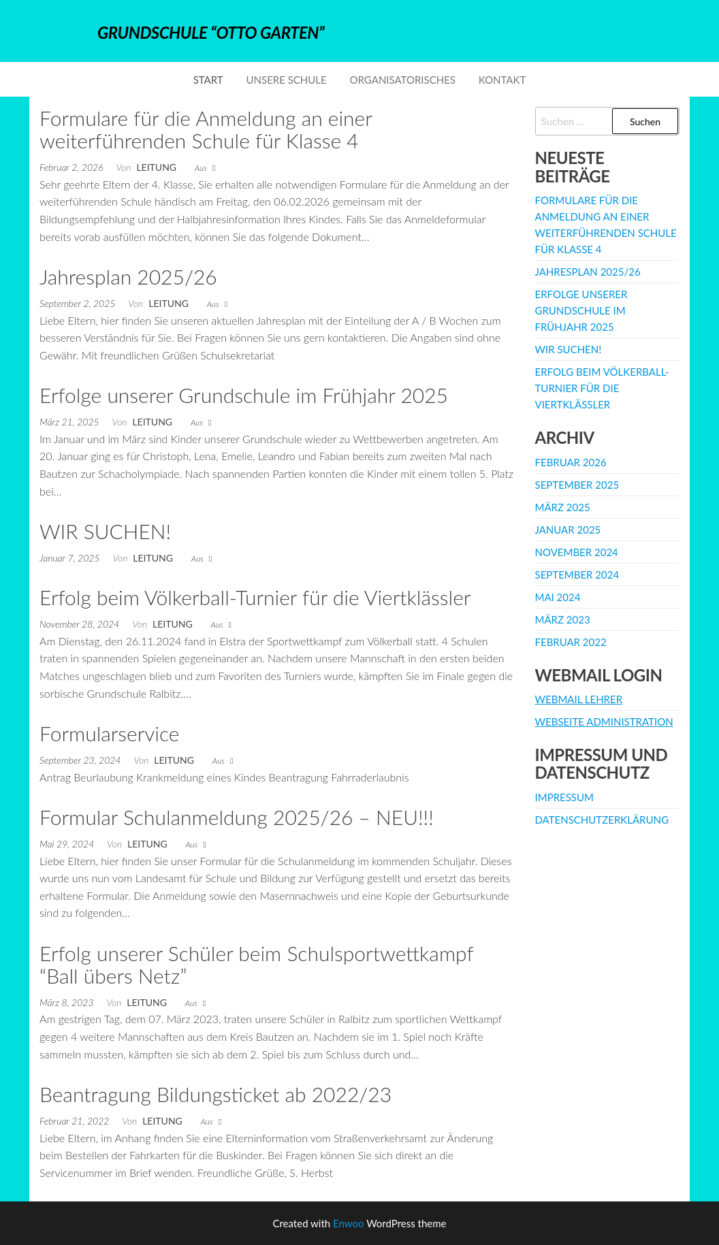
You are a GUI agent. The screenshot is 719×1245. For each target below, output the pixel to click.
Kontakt (502, 80)
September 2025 (577, 485)
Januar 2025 (568, 529)
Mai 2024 (558, 597)
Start (208, 80)
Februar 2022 (571, 642)
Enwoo (348, 1223)
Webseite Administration (604, 721)
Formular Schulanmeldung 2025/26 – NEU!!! (236, 817)
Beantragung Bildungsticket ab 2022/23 (215, 1094)
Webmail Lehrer (579, 699)
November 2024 (576, 552)
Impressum (564, 797)
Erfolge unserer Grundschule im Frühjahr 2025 (243, 395)
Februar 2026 (571, 462)
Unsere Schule (286, 80)
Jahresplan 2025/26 (128, 276)
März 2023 (562, 619)
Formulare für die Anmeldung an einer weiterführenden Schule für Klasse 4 (205, 129)
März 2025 (562, 507)
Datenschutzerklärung (602, 819)
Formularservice (109, 733)
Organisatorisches (403, 80)
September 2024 (577, 574)
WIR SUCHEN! (105, 531)
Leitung (156, 167)
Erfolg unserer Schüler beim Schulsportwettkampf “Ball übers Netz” (256, 964)
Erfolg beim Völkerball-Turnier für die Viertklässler (254, 597)
